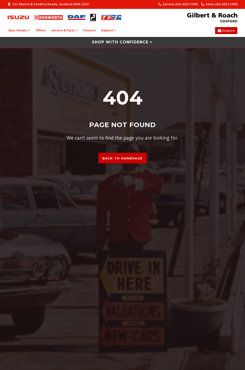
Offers (41, 30)
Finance (89, 30)
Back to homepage (122, 158)
